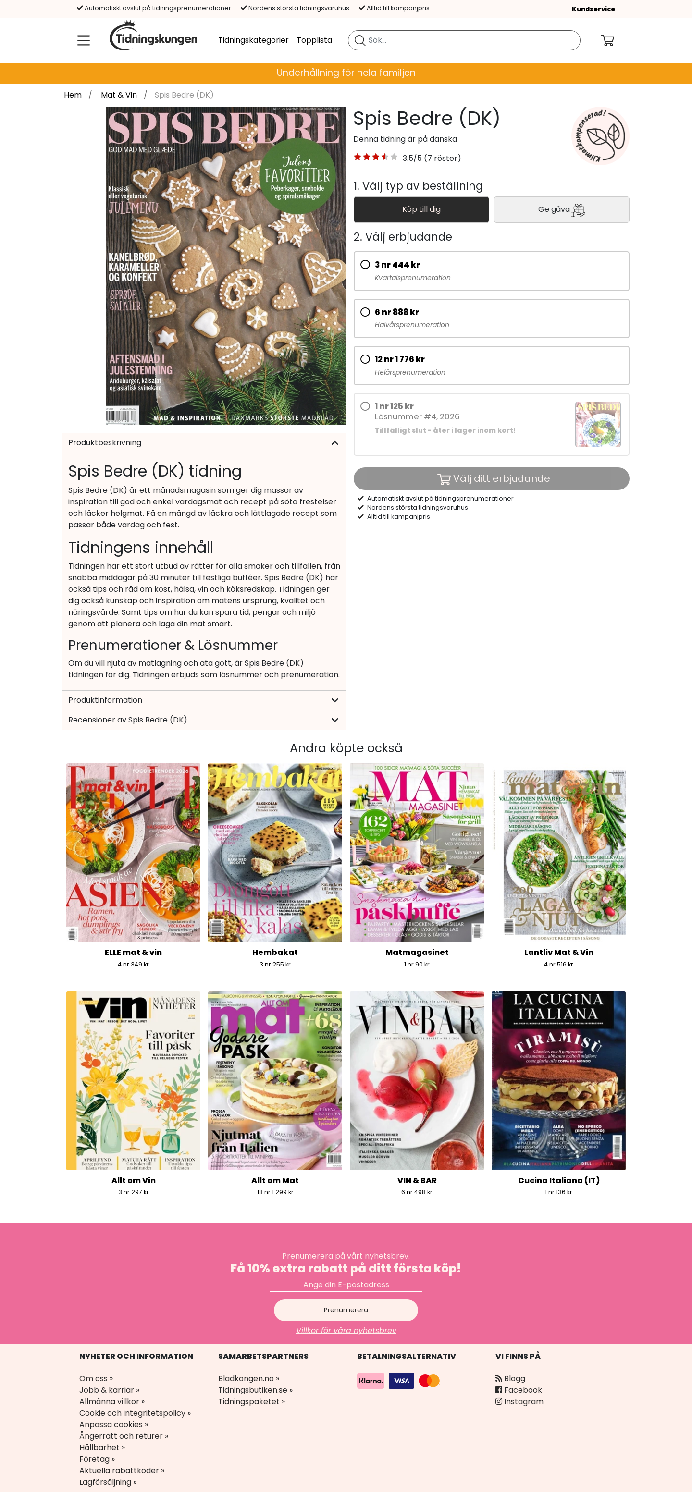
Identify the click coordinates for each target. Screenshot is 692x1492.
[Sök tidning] (360, 40)
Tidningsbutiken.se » (255, 1389)
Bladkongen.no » (248, 1378)
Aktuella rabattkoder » (121, 1470)
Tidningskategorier (253, 40)
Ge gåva (561, 210)
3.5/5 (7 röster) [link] (432, 158)
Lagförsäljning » (107, 1482)
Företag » (97, 1459)
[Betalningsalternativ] (400, 1379)
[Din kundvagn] (615, 40)
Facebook (518, 1389)
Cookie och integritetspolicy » (135, 1413)
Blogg (510, 1378)
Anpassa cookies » (113, 1424)
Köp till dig (421, 209)
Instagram (519, 1401)
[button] (376, 158)
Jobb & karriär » (109, 1389)
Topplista (314, 40)
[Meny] (82, 40)
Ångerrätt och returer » (123, 1436)
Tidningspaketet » (251, 1401)
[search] (464, 40)
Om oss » (96, 1378)
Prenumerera (346, 1310)
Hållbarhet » (102, 1447)
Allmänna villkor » (112, 1401)
